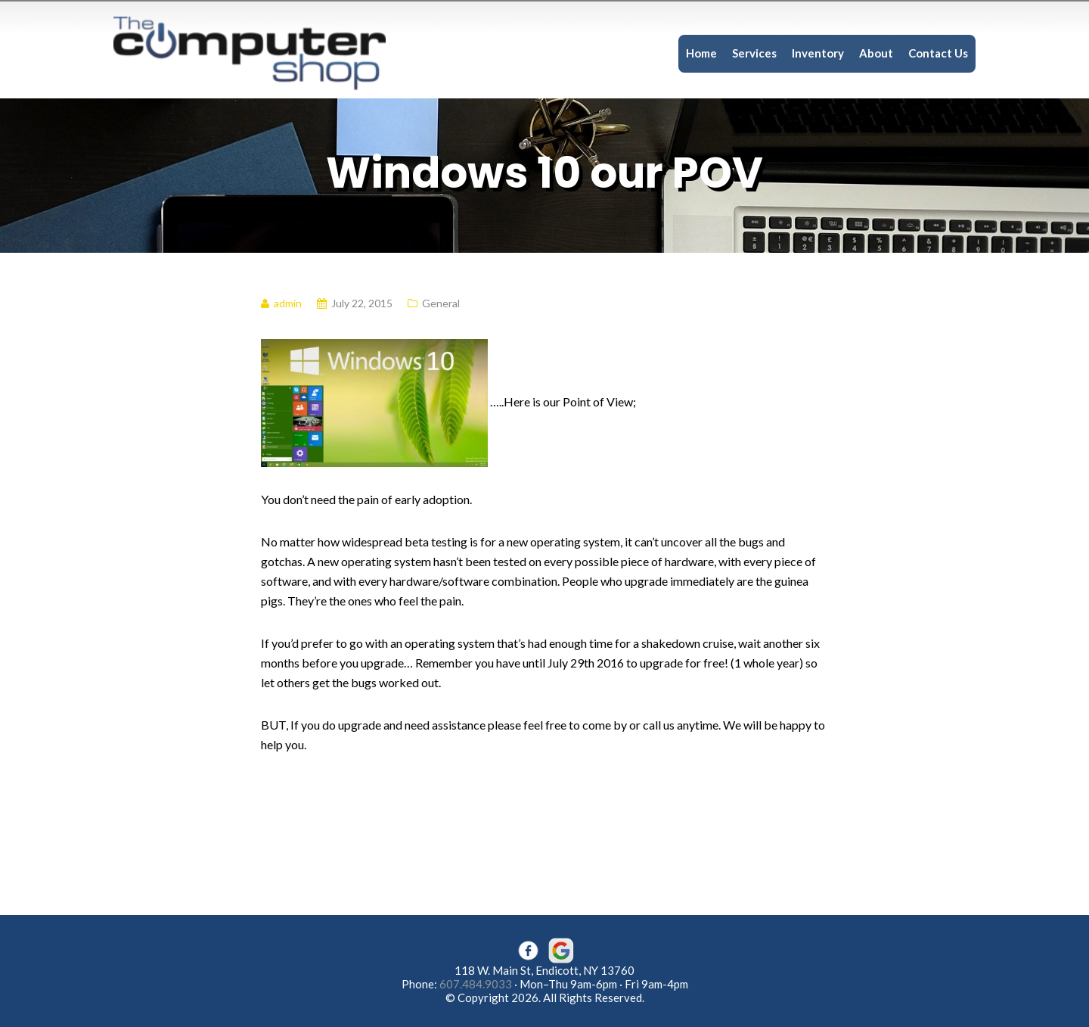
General (441, 303)
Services (754, 53)
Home (701, 53)
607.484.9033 (475, 984)
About (876, 53)
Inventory (818, 53)
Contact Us (938, 53)
